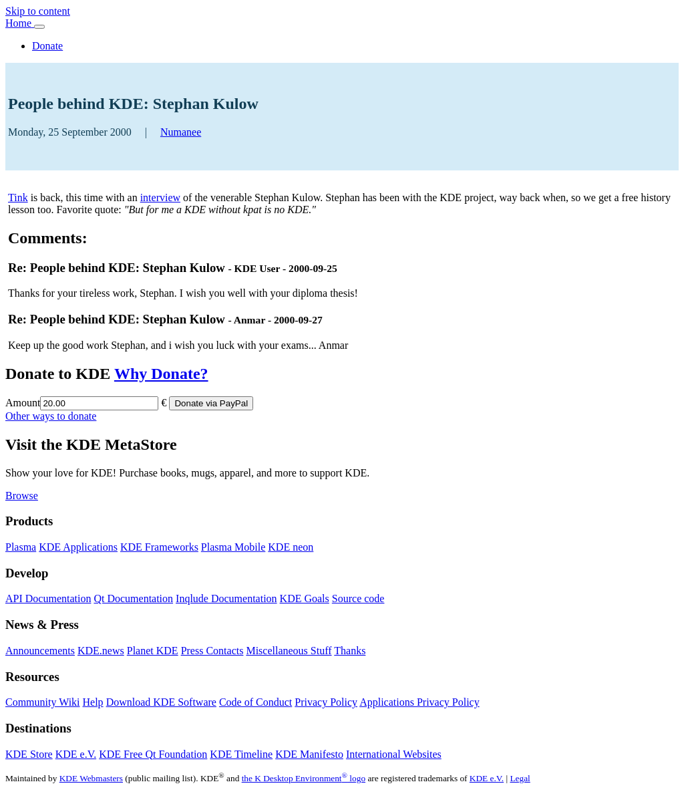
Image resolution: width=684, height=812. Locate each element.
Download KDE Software (161, 702)
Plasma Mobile (233, 547)
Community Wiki (42, 702)
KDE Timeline (241, 754)
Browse (21, 495)
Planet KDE (152, 650)
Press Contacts (212, 650)
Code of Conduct (255, 702)
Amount (22, 402)
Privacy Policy (326, 702)
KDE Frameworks (159, 547)
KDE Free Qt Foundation (153, 754)
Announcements (40, 650)
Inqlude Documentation (226, 598)
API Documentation (48, 598)
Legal (520, 778)
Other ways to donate (50, 416)
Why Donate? (161, 373)
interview (160, 197)
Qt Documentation (133, 598)
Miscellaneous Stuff (288, 650)
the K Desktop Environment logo (303, 778)
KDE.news (100, 650)
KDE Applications (78, 547)
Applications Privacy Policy (419, 702)
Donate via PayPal (211, 403)
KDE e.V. (75, 754)
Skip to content (37, 11)
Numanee (180, 132)
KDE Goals (304, 598)
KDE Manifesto (309, 754)
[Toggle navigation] (39, 27)
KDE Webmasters (91, 778)
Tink (18, 197)
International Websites (394, 754)
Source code (358, 598)
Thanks (349, 650)
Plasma (20, 547)
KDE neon (290, 547)
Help (93, 702)
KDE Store (29, 754)
